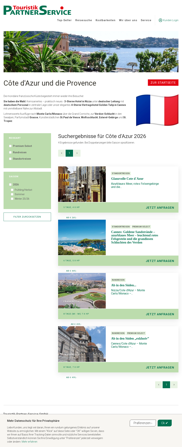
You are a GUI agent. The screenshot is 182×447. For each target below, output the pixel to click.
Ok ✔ (164, 423)
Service (146, 20)
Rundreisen (19, 152)
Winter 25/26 (21, 198)
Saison (13, 176)
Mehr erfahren (29, 441)
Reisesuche (83, 20)
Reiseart (15, 138)
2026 (15, 184)
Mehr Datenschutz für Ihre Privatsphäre (33, 420)
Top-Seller (64, 20)
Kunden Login (168, 20)
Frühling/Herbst (23, 189)
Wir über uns (128, 20)
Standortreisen (21, 158)
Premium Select (22, 146)
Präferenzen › (142, 423)
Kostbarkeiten (106, 20)
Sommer (19, 194)
